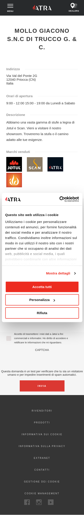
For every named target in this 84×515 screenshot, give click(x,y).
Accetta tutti (42, 287)
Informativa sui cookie (42, 434)
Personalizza (42, 300)
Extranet (42, 458)
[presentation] (42, 360)
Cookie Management (42, 493)
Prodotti (42, 422)
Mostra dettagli (58, 273)
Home (7, 19)
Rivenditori (42, 411)
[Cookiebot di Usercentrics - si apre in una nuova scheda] (60, 199)
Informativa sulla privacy (42, 446)
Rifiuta (42, 313)
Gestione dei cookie (42, 481)
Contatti (42, 470)
